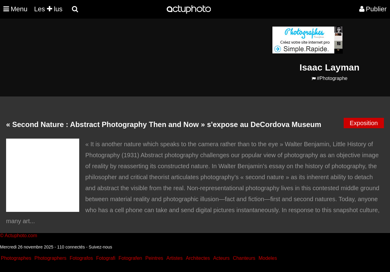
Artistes (174, 258)
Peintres (154, 258)
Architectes (198, 258)
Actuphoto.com (21, 235)
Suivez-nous (100, 247)
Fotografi (105, 258)
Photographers (50, 258)
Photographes (16, 258)
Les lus (48, 9)
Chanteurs (244, 258)
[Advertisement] (158, 69)
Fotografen (130, 258)
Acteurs (221, 258)
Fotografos (81, 258)
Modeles (267, 258)
